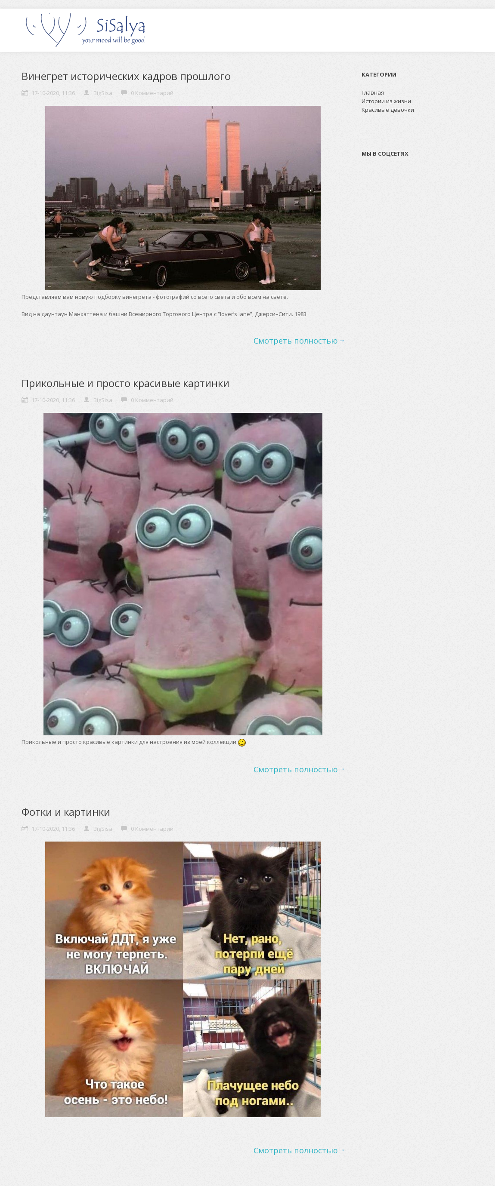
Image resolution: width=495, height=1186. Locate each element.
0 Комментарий (152, 93)
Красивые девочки (388, 110)
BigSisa (102, 93)
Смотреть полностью (296, 340)
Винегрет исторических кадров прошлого (126, 76)
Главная (373, 92)
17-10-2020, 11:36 (53, 93)
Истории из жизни (386, 101)
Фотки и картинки (66, 812)
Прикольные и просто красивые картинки (125, 383)
